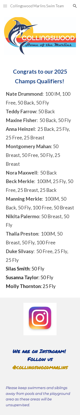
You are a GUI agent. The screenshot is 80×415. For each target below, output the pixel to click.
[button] (5, 6)
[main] (40, 178)
